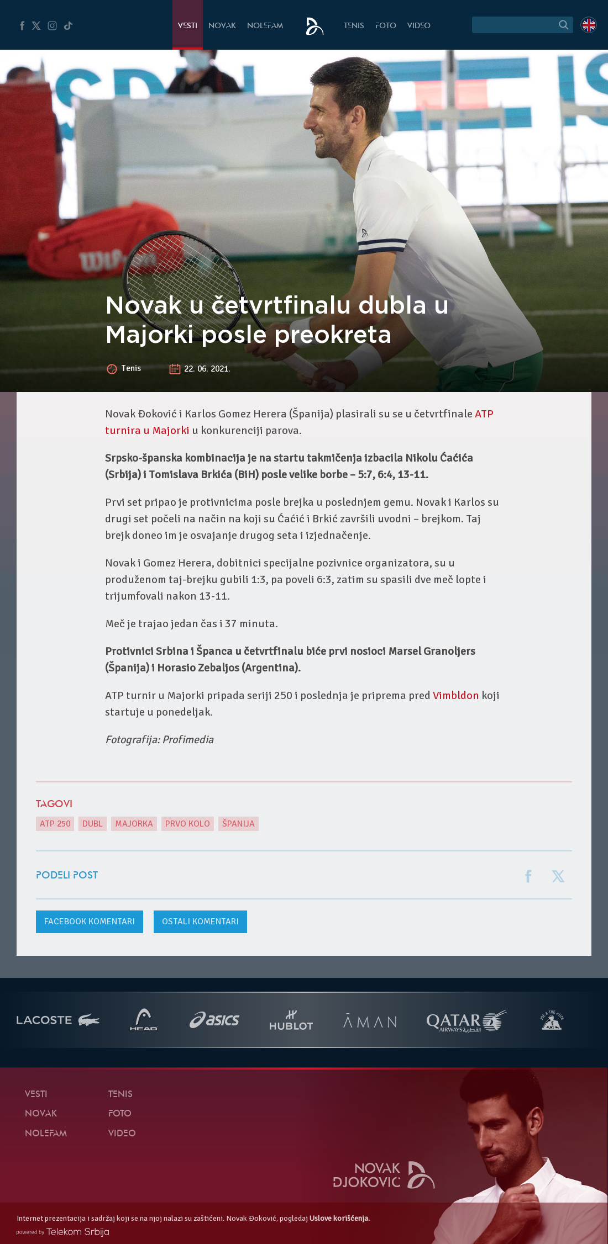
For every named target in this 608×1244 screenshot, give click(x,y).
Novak (222, 26)
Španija (238, 823)
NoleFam (265, 26)
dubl (92, 823)
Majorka (134, 823)
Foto (385, 26)
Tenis (354, 26)
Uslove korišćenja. (340, 1218)
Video (419, 26)
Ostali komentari (200, 921)
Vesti (187, 26)
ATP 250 (55, 823)
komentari (89, 921)
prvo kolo (187, 823)
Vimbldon (456, 695)
